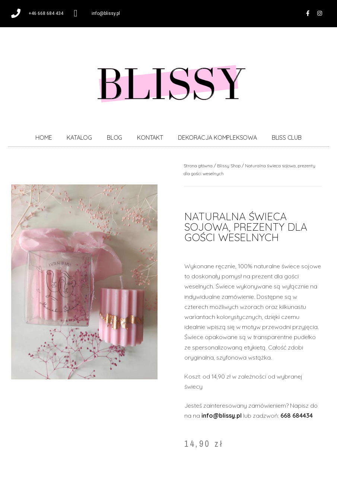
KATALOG (79, 138)
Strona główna (198, 166)
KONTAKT (150, 138)
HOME (43, 138)
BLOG (114, 138)
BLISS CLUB (287, 138)
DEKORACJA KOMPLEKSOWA (217, 138)
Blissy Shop (229, 166)
